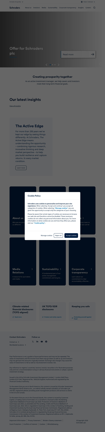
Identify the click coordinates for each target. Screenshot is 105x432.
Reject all (58, 235)
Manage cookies (46, 235)
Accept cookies (71, 235)
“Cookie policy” (39, 223)
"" (61, 208)
